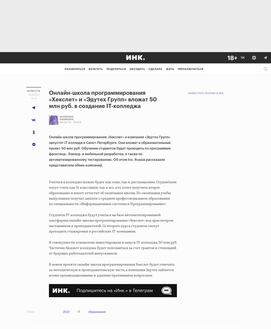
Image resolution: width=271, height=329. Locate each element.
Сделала (155, 69)
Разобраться (75, 69)
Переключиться (190, 69)
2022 (66, 312)
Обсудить (137, 69)
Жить (170, 69)
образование (97, 312)
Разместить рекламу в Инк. (206, 93)
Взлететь (96, 69)
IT (79, 312)
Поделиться (116, 69)
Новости (33, 91)
